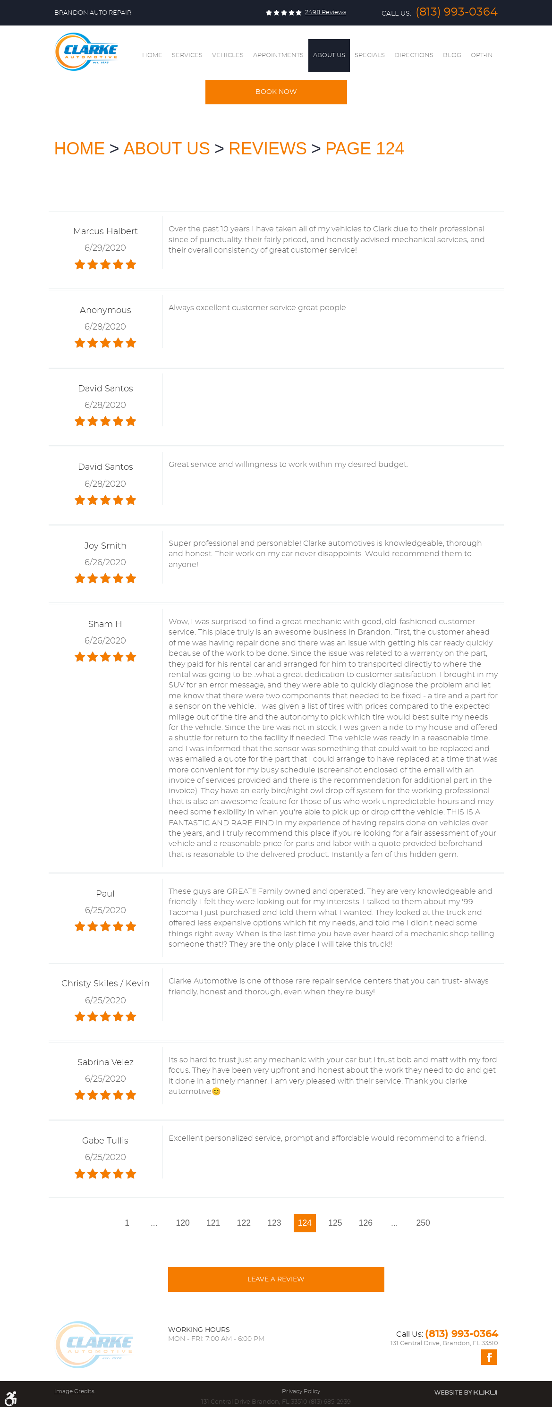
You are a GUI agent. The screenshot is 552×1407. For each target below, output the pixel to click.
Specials (370, 55)
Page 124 (364, 148)
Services (187, 55)
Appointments (278, 55)
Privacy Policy (301, 1391)
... (154, 1223)
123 (274, 1223)
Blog (452, 55)
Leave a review (276, 1279)
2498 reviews (325, 12)
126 (366, 1223)
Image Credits (74, 1391)
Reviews (268, 148)
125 (335, 1223)
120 (183, 1223)
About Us (329, 55)
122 (244, 1223)
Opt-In (482, 55)
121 (213, 1223)
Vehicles (228, 55)
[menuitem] (152, 55)
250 (423, 1223)
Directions (413, 55)
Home (152, 55)
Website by (465, 1392)
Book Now (276, 92)
